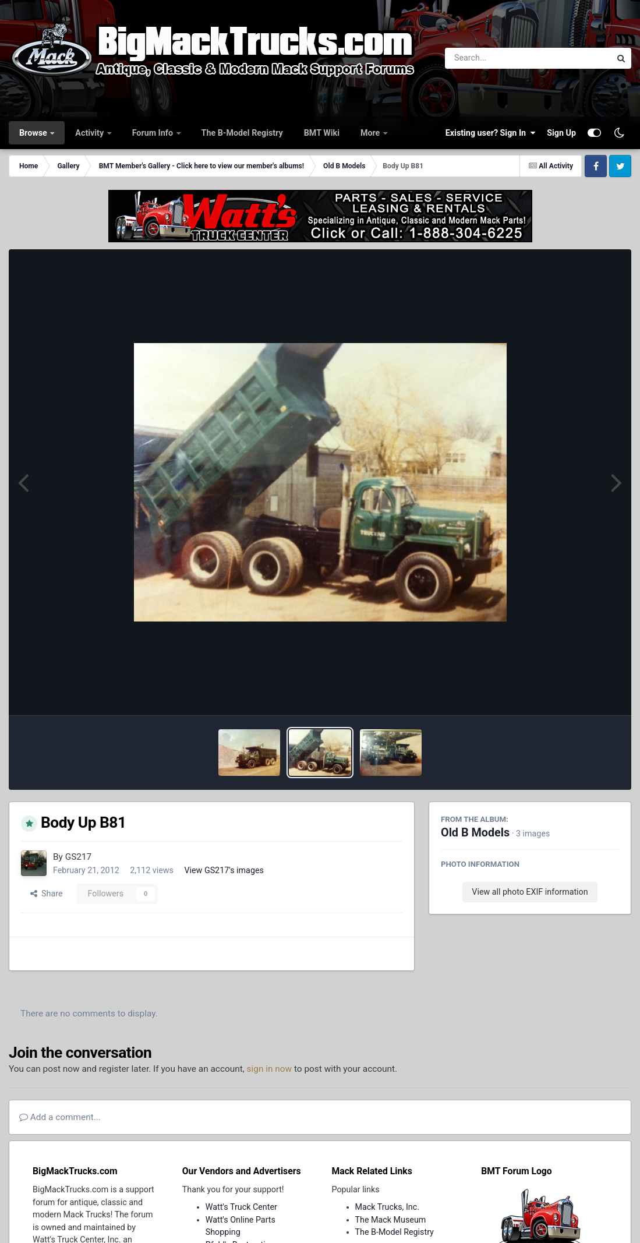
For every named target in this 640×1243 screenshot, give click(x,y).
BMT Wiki (322, 132)
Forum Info (153, 132)
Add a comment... (60, 1117)
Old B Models (475, 832)
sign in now (269, 1069)
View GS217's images (223, 870)
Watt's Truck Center (241, 1207)
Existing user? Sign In (490, 133)
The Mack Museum (390, 1219)
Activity (90, 132)
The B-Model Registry (242, 132)
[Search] (496, 58)
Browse (34, 132)
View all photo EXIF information (530, 891)
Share (46, 893)
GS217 (78, 857)
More (371, 132)
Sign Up (561, 132)
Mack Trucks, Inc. (387, 1207)
